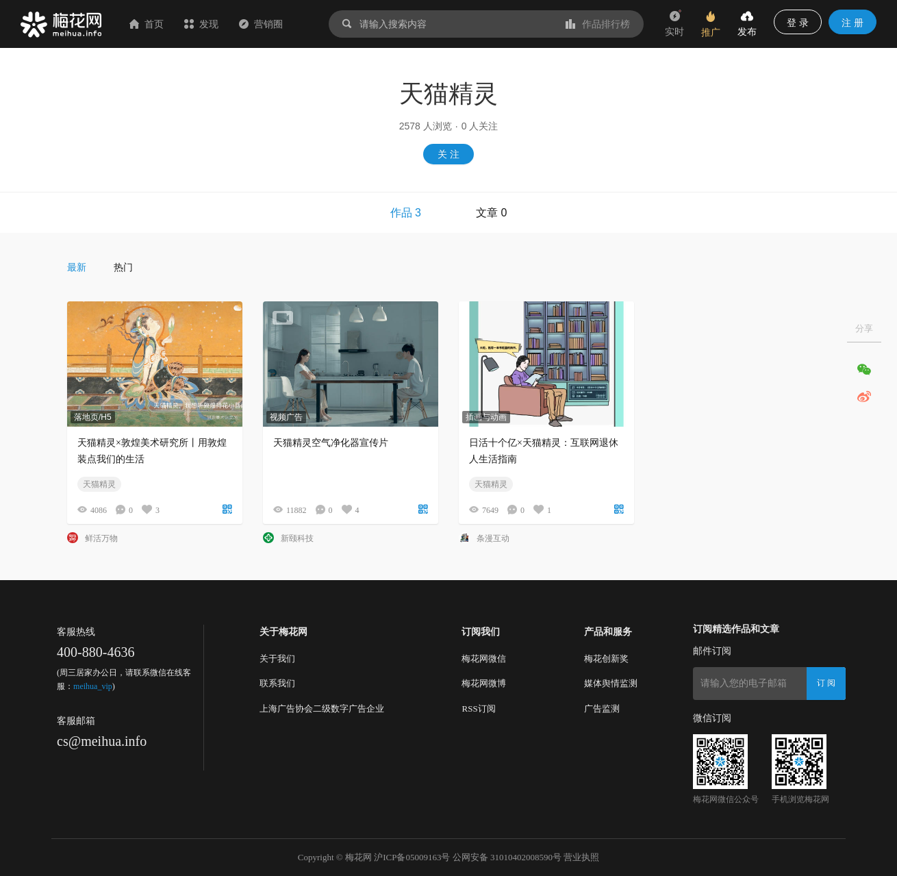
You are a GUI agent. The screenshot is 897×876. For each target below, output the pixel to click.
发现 (201, 23)
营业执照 (581, 857)
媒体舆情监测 (610, 683)
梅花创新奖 (606, 658)
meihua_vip (92, 686)
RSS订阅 (478, 708)
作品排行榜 (598, 23)
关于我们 (277, 658)
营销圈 (261, 23)
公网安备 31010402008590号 (507, 857)
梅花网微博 (484, 683)
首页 (146, 23)
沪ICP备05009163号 (412, 857)
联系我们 (277, 683)
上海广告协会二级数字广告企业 (322, 708)
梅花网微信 (484, 658)
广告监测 (602, 708)
